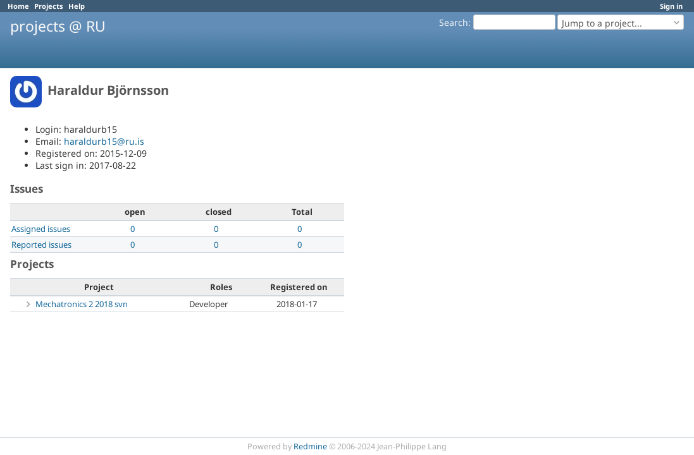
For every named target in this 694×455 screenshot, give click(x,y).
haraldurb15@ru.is (104, 141)
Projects (48, 6)
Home (18, 6)
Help (76, 6)
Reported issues (41, 244)
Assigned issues (40, 228)
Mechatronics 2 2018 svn (81, 304)
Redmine (310, 446)
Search (453, 22)
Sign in (671, 6)
